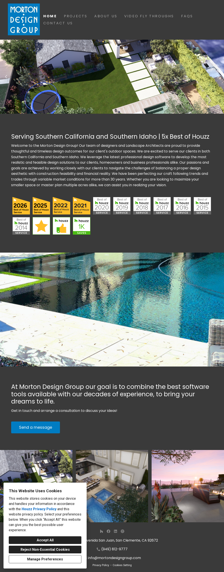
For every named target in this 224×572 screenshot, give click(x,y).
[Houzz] (101, 531)
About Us (105, 16)
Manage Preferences (45, 559)
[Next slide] (218, 77)
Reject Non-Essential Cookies (45, 549)
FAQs (187, 16)
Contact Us (58, 23)
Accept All (45, 540)
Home (50, 16)
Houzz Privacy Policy (39, 509)
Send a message (35, 427)
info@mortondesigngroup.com (114, 557)
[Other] (122, 531)
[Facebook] (108, 531)
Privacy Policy (101, 565)
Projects (76, 16)
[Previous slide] (6, 77)
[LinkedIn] (115, 531)
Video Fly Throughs (149, 16)
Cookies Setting (122, 565)
